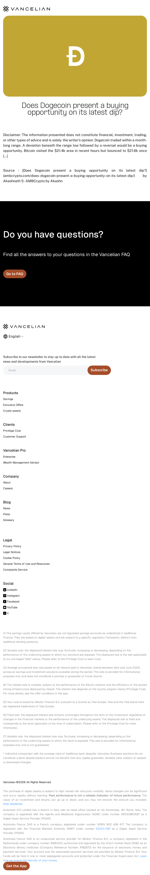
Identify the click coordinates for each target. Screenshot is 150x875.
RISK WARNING (12, 804)
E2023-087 (103, 828)
